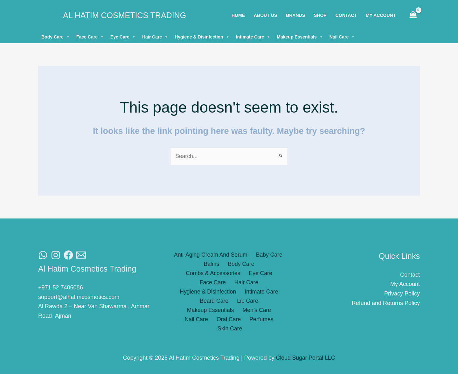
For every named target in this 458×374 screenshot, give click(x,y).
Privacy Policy (402, 294)
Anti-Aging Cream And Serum (211, 255)
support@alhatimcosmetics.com (78, 297)
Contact (410, 275)
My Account (405, 284)
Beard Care (188, 293)
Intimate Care (253, 37)
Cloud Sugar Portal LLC (305, 358)
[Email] (81, 255)
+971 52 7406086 (60, 288)
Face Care (90, 37)
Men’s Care (199, 302)
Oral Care (261, 302)
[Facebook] (68, 255)
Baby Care (267, 255)
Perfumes (215, 311)
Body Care (55, 37)
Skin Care (245, 311)
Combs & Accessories (256, 264)
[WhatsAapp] (43, 255)
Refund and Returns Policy (386, 303)
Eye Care (123, 37)
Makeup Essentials (300, 37)
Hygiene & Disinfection (202, 37)
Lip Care (219, 293)
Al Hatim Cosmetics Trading (124, 15)
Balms (182, 264)
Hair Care (155, 37)
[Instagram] (55, 255)
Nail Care (342, 37)
